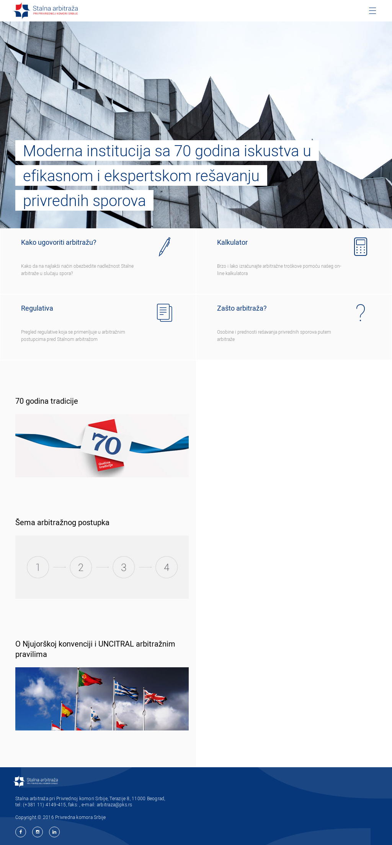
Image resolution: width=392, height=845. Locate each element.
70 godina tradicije (46, 401)
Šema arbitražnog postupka (62, 522)
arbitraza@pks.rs (114, 804)
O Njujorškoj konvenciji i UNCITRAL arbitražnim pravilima (95, 649)
